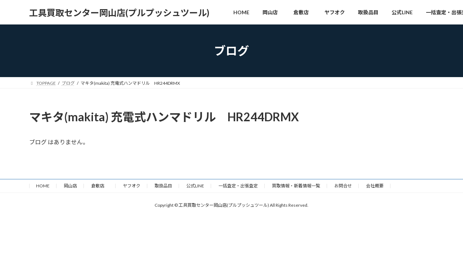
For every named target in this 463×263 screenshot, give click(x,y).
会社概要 (375, 185)
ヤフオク (131, 185)
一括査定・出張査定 (238, 185)
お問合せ (343, 185)
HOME (43, 185)
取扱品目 (163, 185)
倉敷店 (100, 185)
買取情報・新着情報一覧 (296, 185)
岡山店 (70, 185)
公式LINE (195, 185)
